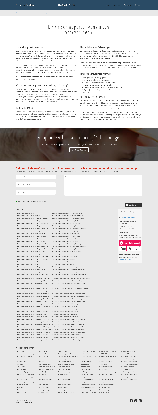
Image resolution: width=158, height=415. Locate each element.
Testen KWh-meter (128, 354)
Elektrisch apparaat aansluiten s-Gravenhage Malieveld (32, 314)
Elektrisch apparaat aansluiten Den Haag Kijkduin (31, 251)
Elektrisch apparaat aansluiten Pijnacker (63, 261)
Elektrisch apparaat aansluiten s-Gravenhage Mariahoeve (33, 316)
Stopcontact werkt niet (107, 377)
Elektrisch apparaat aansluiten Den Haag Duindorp (31, 236)
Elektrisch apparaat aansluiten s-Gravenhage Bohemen (32, 281)
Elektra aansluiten (43, 351)
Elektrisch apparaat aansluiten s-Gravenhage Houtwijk (32, 299)
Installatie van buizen (64, 379)
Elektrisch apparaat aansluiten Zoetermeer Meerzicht (68, 327)
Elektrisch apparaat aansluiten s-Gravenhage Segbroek (32, 334)
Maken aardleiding (85, 390)
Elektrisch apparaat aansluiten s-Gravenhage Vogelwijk (69, 281)
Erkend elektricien (43, 384)
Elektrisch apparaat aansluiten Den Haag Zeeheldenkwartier (69, 246)
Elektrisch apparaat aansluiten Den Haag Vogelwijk (66, 231)
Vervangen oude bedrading (130, 374)
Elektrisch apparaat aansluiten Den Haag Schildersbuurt (68, 218)
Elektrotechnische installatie (46, 379)
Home (18, 13)
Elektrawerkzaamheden (45, 359)
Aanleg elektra (21, 351)
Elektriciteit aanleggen (44, 364)
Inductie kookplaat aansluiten (66, 377)
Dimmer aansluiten (22, 384)
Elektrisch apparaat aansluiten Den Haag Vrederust (66, 233)
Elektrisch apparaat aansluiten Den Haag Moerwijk (31, 272)
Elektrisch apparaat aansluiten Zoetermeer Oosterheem (69, 332)
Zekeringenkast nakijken (129, 377)
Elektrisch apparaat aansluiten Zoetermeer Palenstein (69, 334)
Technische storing (106, 392)
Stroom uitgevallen (106, 387)
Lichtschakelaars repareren (87, 387)
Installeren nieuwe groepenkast (89, 354)
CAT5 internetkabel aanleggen (25, 374)
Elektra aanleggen (22, 392)
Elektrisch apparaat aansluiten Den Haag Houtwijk (31, 249)
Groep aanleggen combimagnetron (68, 356)
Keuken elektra (84, 364)
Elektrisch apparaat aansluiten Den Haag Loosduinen (32, 261)
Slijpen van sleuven (106, 366)
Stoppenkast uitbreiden (107, 382)
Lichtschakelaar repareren (87, 384)
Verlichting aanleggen (129, 369)
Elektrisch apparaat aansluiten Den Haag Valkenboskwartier (69, 228)
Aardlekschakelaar (22, 361)
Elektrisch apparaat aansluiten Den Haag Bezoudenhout (33, 223)
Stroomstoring (105, 390)
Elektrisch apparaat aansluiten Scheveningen (34, 13)
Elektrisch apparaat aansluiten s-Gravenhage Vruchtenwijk (70, 286)
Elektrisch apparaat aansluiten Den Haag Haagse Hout (32, 246)
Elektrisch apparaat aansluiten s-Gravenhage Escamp (32, 291)
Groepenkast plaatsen (64, 366)
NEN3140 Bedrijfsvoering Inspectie (110, 354)
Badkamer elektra (22, 369)
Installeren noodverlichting (88, 356)
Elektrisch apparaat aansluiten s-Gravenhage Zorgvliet (69, 299)
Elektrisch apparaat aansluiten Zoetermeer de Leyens (69, 322)
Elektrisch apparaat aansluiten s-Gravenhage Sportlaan (32, 337)
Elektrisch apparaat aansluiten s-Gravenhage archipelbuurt (68, 269)
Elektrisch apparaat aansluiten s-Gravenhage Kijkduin (32, 301)
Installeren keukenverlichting (66, 392)
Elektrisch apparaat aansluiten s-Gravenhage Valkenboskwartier (72, 278)
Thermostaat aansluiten (129, 356)
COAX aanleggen (22, 379)
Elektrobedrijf (42, 372)
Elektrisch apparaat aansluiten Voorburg (65, 309)
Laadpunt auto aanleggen (87, 374)
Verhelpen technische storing (131, 364)
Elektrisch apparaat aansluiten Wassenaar (65, 314)
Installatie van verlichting (65, 384)
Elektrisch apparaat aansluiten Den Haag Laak (30, 254)
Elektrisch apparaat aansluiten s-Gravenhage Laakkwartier (33, 306)
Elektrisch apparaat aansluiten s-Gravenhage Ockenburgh (33, 327)
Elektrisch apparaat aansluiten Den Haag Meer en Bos (32, 269)
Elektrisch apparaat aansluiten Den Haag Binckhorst (32, 226)
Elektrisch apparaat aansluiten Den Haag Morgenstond (32, 274)
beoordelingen (125, 259)
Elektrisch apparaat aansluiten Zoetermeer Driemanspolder (70, 324)
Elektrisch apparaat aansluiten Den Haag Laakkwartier (32, 256)
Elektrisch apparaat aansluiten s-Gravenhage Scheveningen (34, 329)
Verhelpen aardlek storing (130, 361)
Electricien (20, 390)
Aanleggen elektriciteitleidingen (26, 354)
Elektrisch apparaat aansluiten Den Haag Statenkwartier (68, 226)
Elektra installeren (43, 354)
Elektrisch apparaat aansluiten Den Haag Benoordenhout (33, 221)
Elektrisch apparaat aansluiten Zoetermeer (66, 316)
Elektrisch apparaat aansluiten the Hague (65, 306)
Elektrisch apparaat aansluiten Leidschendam (65, 256)
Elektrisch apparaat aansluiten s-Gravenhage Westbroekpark (71, 288)
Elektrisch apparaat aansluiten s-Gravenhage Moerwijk (32, 322)
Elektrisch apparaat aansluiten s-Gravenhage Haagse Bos (33, 293)
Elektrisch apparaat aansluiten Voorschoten (66, 311)
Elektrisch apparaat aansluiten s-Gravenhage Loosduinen (33, 311)
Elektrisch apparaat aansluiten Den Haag (28, 215)
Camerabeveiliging (22, 372)
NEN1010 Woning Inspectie (108, 351)
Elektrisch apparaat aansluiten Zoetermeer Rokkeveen (69, 337)
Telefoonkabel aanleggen (130, 351)
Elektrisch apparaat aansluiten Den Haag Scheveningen (67, 215)
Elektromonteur (42, 374)
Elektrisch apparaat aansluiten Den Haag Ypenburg (66, 244)
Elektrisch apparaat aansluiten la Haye (63, 254)
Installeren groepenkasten (65, 390)
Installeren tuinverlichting (87, 359)
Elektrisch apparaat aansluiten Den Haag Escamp (31, 241)
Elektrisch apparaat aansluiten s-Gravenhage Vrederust (69, 283)
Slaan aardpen (105, 364)
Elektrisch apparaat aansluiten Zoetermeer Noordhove (69, 329)
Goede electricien (43, 392)
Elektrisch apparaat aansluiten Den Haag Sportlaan (66, 223)
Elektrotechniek (42, 377)
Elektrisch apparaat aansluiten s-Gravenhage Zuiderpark (69, 301)
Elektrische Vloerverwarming (46, 369)
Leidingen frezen (85, 377)
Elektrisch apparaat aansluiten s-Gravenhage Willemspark (70, 291)
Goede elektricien (63, 351)
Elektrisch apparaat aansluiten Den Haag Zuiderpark (67, 251)
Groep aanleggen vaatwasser (66, 361)
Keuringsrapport (85, 366)
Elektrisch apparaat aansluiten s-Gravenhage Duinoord (32, 288)
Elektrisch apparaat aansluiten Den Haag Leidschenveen (33, 259)
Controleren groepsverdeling (25, 382)
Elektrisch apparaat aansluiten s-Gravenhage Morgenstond (33, 324)
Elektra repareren (43, 356)
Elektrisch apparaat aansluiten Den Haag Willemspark (67, 241)
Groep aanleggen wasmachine (66, 364)
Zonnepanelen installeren (130, 379)
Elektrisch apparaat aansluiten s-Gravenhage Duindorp (32, 286)
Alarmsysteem (21, 364)
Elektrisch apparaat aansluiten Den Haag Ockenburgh (67, 213)
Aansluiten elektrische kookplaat (26, 359)
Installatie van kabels (64, 382)
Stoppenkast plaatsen (107, 379)
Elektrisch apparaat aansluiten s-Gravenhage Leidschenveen (34, 309)
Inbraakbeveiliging (63, 374)
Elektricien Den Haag (25, 5)
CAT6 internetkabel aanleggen (25, 377)
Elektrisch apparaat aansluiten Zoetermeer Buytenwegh (69, 319)
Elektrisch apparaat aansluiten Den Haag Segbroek (66, 221)
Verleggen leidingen (128, 366)
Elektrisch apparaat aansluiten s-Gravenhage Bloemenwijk (33, 278)
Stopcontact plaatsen (107, 374)
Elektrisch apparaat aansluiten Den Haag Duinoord (31, 238)
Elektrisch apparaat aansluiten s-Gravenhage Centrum (32, 283)
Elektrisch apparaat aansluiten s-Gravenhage (64, 267)
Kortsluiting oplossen (86, 372)
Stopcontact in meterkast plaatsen (110, 372)
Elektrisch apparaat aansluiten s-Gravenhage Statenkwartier (34, 340)
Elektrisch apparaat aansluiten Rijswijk (63, 264)
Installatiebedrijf (62, 387)
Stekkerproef (104, 369)
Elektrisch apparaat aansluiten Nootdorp (63, 259)
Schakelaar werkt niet (107, 361)
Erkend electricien (43, 382)
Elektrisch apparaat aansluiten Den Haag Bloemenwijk (32, 228)
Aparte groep (21, 366)
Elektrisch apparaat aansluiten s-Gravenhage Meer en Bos (33, 319)
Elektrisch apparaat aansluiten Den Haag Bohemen (31, 231)
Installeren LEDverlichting (87, 351)
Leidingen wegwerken (86, 379)
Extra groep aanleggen (44, 387)
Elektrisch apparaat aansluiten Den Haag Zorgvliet (66, 249)
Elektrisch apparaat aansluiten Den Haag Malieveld (31, 264)
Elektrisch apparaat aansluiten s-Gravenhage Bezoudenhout (69, 274)
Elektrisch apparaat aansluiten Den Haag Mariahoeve (32, 267)
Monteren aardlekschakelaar (88, 392)
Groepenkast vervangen (65, 372)
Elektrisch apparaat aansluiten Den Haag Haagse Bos (32, 244)
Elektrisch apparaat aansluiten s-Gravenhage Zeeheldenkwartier (72, 296)
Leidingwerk (83, 382)
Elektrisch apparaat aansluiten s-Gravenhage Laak (31, 304)
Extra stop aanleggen (44, 390)
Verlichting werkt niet (129, 372)
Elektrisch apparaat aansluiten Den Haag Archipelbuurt (32, 218)
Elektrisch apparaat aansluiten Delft (27, 213)
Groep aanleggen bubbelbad (66, 354)
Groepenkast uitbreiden (65, 369)
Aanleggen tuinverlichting (24, 356)
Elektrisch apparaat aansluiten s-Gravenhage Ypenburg (69, 293)
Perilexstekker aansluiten (108, 359)
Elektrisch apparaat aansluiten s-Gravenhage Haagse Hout (33, 296)
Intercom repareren (85, 361)
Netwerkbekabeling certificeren (109, 356)
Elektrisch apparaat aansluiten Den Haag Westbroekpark (68, 238)
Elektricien (41, 361)
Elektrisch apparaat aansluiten (46, 366)
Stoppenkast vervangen (107, 384)
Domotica (20, 387)
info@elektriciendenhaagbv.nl (129, 217)
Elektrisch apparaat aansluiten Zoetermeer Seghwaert (69, 340)
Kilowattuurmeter (85, 369)
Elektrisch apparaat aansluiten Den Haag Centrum (31, 233)
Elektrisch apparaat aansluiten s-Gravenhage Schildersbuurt (34, 332)
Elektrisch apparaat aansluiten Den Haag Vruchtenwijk (67, 236)
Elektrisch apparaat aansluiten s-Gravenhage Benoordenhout (69, 272)
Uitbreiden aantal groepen (130, 359)
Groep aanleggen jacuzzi (65, 359)
